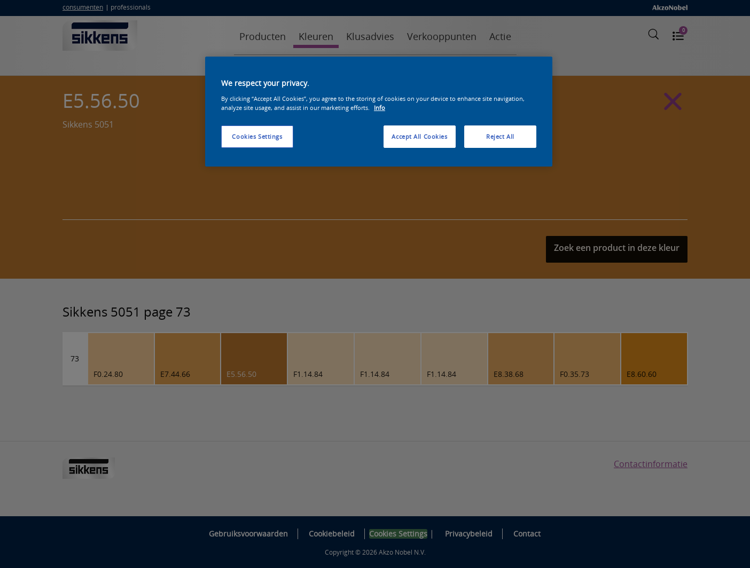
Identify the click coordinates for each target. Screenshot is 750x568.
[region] (378, 112)
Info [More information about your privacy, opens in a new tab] (379, 108)
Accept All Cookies (419, 136)
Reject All (500, 136)
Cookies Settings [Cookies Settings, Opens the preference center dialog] (257, 136)
